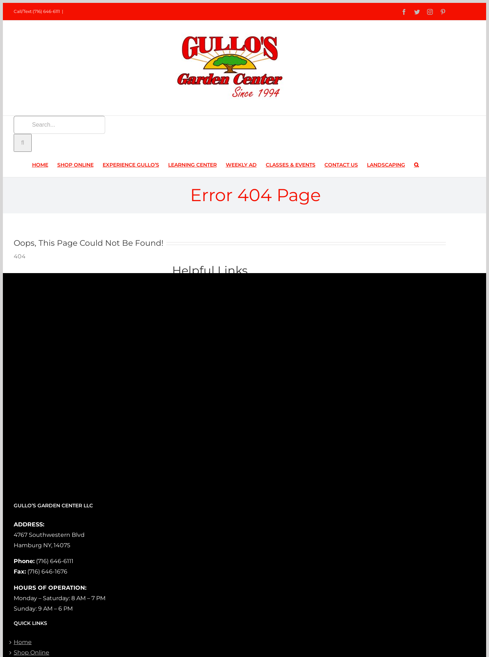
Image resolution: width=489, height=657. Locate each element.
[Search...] (59, 125)
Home (23, 642)
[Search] (23, 143)
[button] (416, 164)
